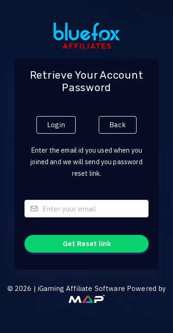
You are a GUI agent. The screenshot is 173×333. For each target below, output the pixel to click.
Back (117, 124)
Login (56, 124)
